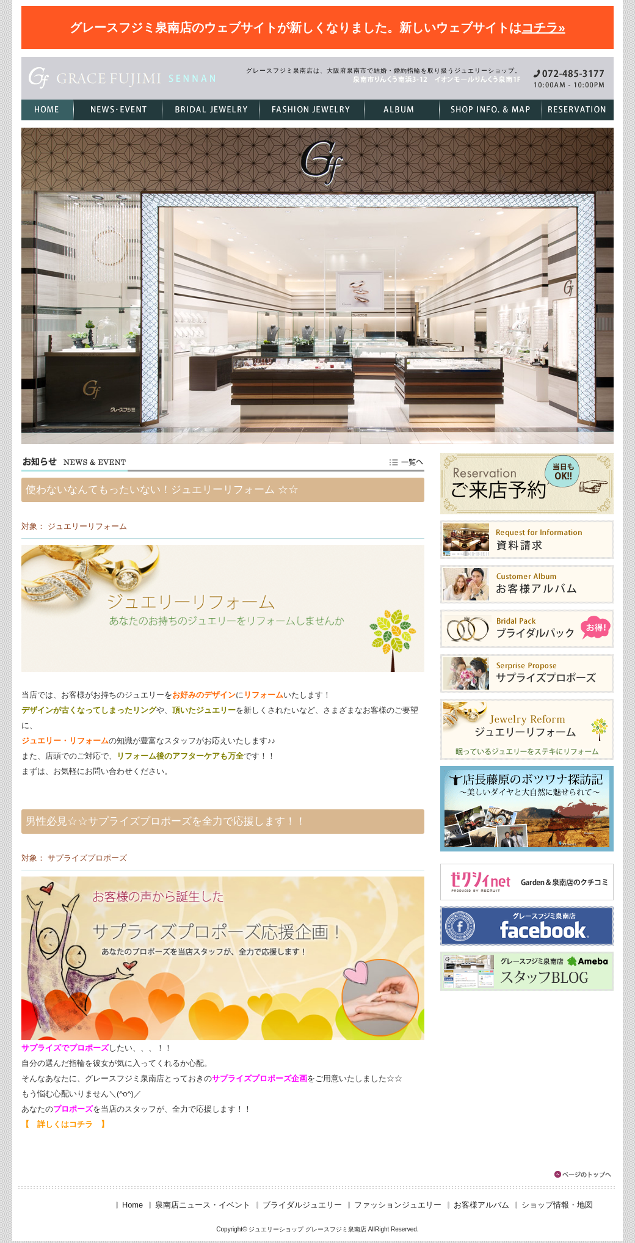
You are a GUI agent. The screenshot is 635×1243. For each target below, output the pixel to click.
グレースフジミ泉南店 (122, 78)
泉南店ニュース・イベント (117, 110)
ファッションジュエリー (311, 110)
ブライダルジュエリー (210, 110)
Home (132, 1205)
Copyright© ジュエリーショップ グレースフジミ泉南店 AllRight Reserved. (317, 1229)
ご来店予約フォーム (578, 110)
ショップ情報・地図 (490, 110)
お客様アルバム (401, 110)
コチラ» (543, 27)
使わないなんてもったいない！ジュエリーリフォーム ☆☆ (162, 489)
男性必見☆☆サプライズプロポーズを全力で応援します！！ (166, 821)
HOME (47, 110)
